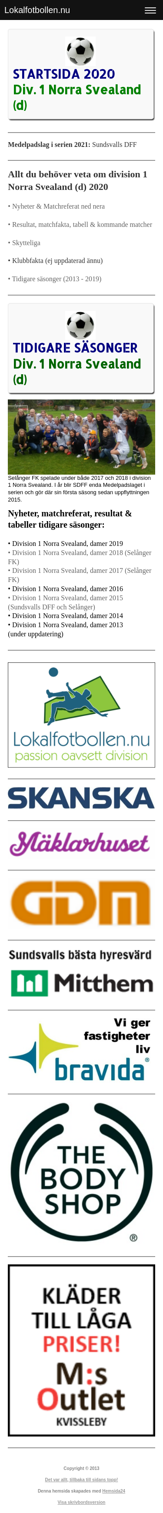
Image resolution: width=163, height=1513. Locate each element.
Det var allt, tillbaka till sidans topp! (81, 1479)
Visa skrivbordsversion (82, 1502)
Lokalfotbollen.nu (37, 10)
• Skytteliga (24, 242)
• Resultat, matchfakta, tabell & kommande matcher (80, 224)
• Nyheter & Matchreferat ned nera (56, 206)
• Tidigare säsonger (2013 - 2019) (54, 279)
